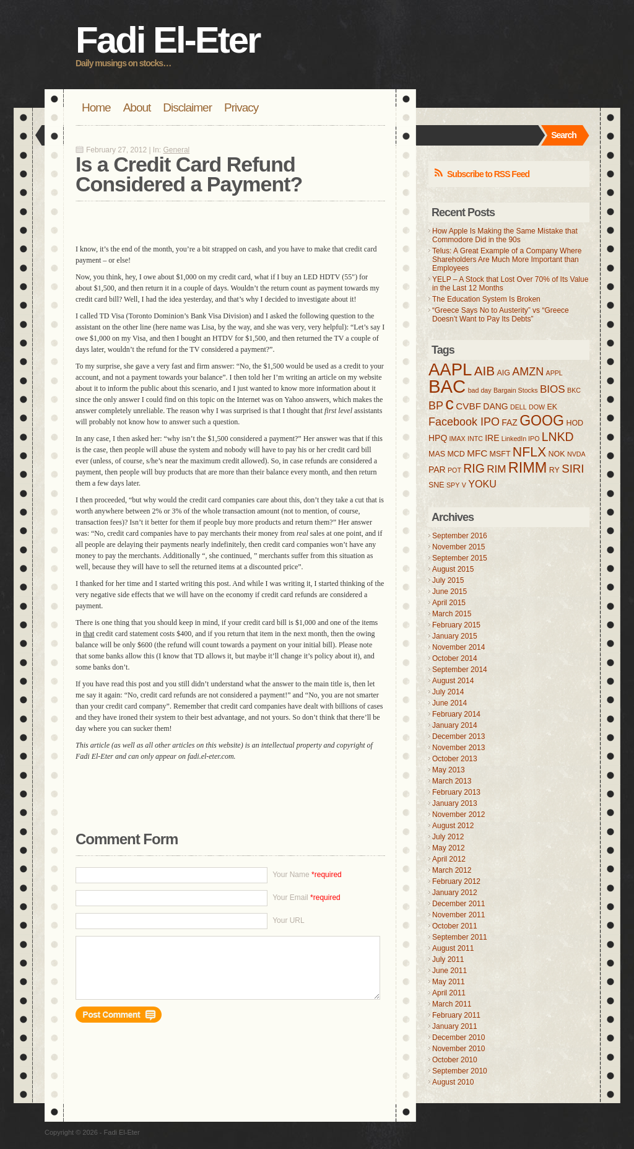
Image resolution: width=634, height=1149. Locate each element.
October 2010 (454, 1059)
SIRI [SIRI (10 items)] (573, 468)
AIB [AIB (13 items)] (484, 371)
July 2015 (448, 580)
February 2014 (456, 714)
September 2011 (459, 937)
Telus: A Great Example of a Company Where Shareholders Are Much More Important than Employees (506, 260)
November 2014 (458, 647)
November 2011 (458, 915)
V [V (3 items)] (464, 485)
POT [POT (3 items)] (454, 470)
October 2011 (454, 926)
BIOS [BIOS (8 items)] (552, 389)
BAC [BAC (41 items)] (447, 386)
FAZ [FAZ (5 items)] (510, 422)
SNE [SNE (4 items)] (436, 485)
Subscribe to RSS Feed (488, 174)
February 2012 (456, 881)
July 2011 (448, 959)
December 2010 (458, 1037)
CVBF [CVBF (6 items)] (468, 406)
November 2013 (458, 747)
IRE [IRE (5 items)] (492, 438)
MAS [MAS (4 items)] (436, 454)
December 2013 (458, 736)
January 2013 (454, 803)
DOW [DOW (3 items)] (537, 407)
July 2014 (448, 692)
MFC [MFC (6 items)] (477, 453)
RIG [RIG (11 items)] (474, 468)
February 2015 (456, 625)
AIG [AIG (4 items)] (503, 373)
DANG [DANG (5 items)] (495, 406)
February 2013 (456, 792)
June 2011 (449, 970)
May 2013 (448, 770)
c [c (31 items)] (449, 403)
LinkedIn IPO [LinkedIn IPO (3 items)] (521, 438)
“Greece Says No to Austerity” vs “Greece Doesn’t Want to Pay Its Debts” (500, 314)
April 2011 (449, 993)
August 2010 (453, 1082)
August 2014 (453, 680)
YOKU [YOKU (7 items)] (482, 483)
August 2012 (453, 825)
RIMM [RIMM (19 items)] (527, 468)
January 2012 (454, 892)
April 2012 (449, 859)
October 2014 (454, 658)
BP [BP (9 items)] (435, 406)
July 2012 (448, 836)
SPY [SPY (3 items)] (452, 485)
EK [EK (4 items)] (552, 407)
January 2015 (454, 636)
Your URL (288, 920)
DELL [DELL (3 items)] (518, 407)
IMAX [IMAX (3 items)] (457, 438)
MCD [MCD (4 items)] (455, 454)
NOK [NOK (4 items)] (557, 454)
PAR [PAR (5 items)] (437, 469)
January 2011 (454, 1026)
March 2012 (451, 870)
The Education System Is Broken (486, 299)
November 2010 (458, 1048)
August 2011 (453, 948)
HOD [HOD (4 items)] (574, 423)
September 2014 (459, 669)
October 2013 (454, 758)
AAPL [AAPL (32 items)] (450, 369)
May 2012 (448, 848)
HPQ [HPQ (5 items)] (437, 438)
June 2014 (449, 703)
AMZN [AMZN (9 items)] (528, 371)
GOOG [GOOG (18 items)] (541, 421)
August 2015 (453, 569)
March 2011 (451, 1004)
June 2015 (449, 591)
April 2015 (449, 602)
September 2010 (459, 1071)
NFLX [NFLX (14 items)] (529, 452)
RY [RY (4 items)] (554, 470)
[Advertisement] (220, 219)
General (176, 150)
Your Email (306, 897)
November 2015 (458, 547)
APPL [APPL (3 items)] (554, 373)
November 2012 (458, 814)
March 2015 (451, 613)
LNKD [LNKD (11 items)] (558, 436)
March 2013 (451, 781)
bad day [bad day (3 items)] (480, 390)
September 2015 (459, 558)
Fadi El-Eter (167, 40)
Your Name (307, 874)
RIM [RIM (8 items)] (496, 469)
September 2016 (459, 535)
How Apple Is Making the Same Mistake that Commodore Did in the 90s (505, 235)
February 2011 (456, 1015)
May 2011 (448, 981)
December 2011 (458, 903)
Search (563, 135)
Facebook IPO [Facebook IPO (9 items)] (464, 422)
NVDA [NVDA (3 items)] (576, 454)
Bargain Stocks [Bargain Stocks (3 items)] (515, 390)
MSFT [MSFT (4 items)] (500, 454)
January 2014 (454, 725)
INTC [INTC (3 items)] (475, 438)
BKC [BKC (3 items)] (574, 390)
